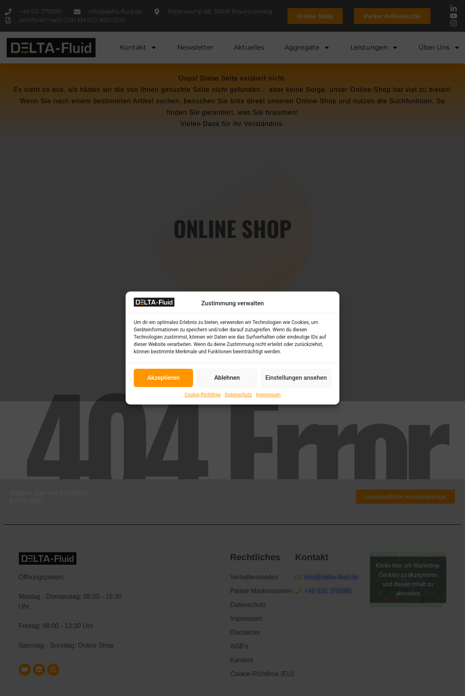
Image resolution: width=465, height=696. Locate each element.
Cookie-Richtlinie (203, 395)
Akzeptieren (163, 377)
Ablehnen (227, 377)
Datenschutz (238, 395)
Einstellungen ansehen (296, 377)
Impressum (268, 395)
